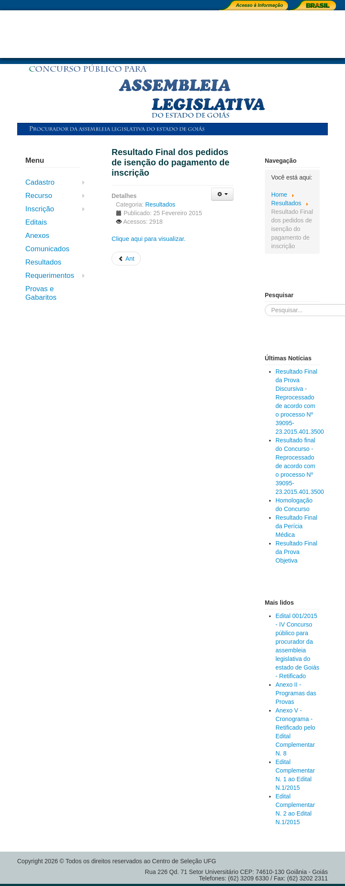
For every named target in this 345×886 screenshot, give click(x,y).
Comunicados (47, 249)
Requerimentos (49, 275)
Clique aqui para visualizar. (149, 238)
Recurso (38, 196)
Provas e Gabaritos (41, 293)
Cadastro (39, 182)
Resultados (43, 262)
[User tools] (222, 194)
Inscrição (39, 209)
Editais (36, 222)
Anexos (37, 235)
